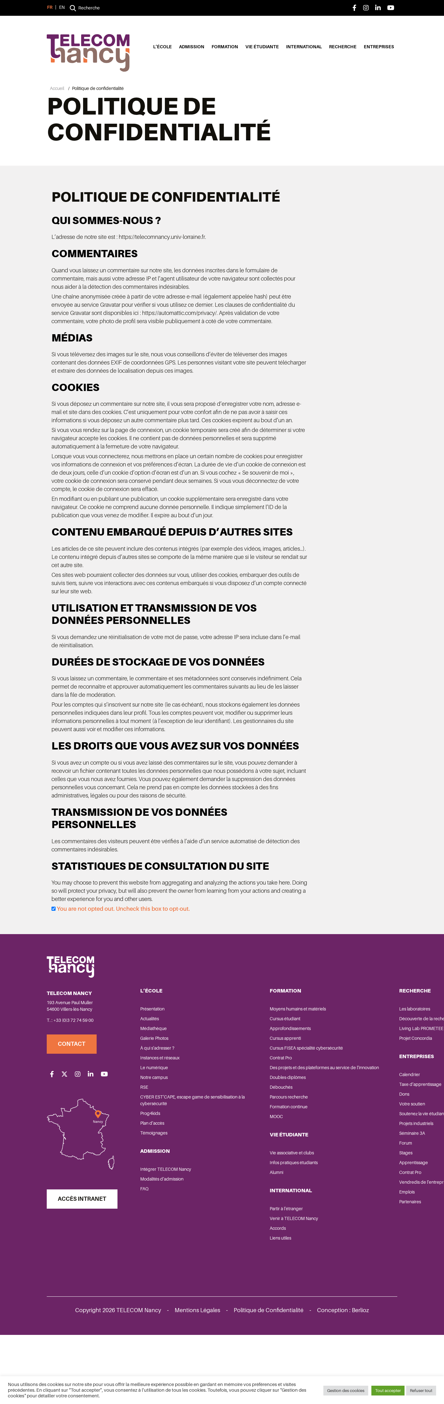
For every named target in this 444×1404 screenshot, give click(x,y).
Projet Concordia (331, 1107)
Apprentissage (329, 1238)
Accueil (57, 88)
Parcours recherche (247, 1172)
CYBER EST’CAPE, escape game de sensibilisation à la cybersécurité (176, 1169)
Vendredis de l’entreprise (340, 1257)
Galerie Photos (155, 1107)
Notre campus (155, 1146)
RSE (145, 1156)
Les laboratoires (330, 1078)
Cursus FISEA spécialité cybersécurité (265, 1117)
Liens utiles (239, 1313)
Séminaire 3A (328, 1208)
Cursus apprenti (244, 1107)
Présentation (153, 1078)
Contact (73, 1113)
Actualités (150, 1087)
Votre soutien (328, 1173)
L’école (162, 47)
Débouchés (239, 1162)
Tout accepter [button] (388, 1391)
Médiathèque (154, 1097)
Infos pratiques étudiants (252, 1238)
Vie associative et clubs (250, 1228)
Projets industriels (332, 1199)
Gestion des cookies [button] (345, 1391)
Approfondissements (248, 1097)
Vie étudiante (262, 47)
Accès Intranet (84, 1274)
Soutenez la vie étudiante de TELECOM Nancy (342, 1186)
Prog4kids (151, 1182)
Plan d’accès (153, 1192)
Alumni (235, 1248)
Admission (191, 47)
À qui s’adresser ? (158, 1117)
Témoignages (155, 1202)
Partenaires (326, 1277)
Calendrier (325, 1143)
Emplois (323, 1267)
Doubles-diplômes (246, 1153)
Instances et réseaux (161, 1126)
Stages (321, 1228)
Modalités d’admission (163, 1248)
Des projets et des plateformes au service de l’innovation (260, 1140)
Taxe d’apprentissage (336, 1153)
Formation (225, 47)
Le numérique (155, 1136)
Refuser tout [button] (421, 1391)
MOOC (235, 1192)
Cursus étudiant (243, 1087)
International (304, 47)
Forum (321, 1218)
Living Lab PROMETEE (337, 1097)
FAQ (145, 1257)
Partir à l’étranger (244, 1284)
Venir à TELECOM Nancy (252, 1294)
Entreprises (379, 47)
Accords (236, 1303)
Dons (320, 1163)
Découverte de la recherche (342, 1087)
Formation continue (247, 1182)
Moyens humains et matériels (256, 1078)
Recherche (343, 47)
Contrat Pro (239, 1126)
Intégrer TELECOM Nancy (166, 1238)
